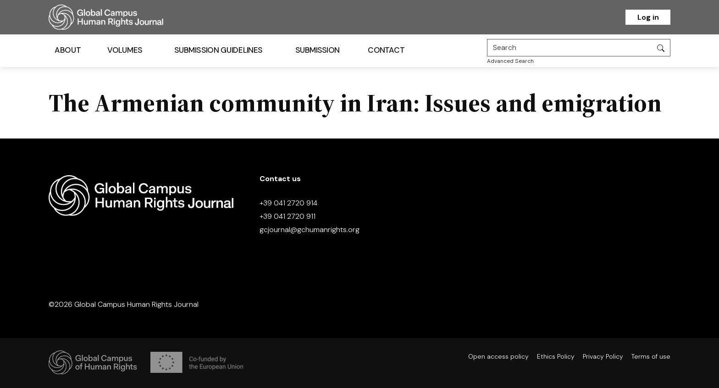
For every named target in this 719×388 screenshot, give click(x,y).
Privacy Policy (603, 356)
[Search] (569, 47)
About (68, 50)
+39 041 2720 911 (287, 216)
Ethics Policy (556, 356)
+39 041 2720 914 (288, 203)
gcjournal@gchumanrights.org (310, 229)
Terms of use (650, 356)
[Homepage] (117, 17)
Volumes (125, 50)
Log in (648, 17)
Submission (317, 50)
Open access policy (498, 356)
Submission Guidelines (218, 50)
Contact (386, 50)
